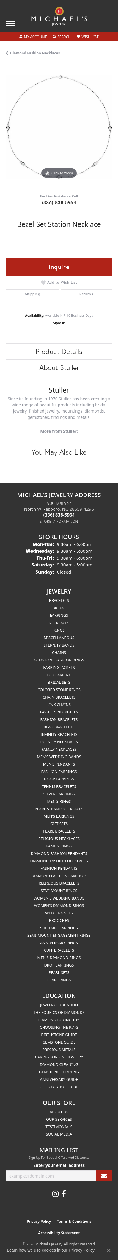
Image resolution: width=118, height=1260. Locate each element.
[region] (59, 127)
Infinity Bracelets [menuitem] (58, 734)
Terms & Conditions (74, 1221)
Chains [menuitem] (59, 652)
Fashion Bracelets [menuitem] (59, 719)
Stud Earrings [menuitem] (59, 674)
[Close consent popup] (109, 1250)
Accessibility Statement (59, 1232)
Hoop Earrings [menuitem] (59, 779)
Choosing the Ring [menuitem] (59, 1027)
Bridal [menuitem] (59, 608)
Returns (86, 294)
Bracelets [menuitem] (59, 600)
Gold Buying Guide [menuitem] (59, 1086)
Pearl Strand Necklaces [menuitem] (59, 808)
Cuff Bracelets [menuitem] (59, 950)
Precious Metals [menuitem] (59, 1049)
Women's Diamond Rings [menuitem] (59, 905)
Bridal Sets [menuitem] (59, 682)
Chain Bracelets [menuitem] (59, 697)
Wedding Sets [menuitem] (59, 913)
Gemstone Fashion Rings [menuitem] (59, 660)
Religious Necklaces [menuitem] (59, 838)
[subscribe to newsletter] (104, 1175)
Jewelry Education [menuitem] (59, 1005)
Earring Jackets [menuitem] (59, 667)
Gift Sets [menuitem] (59, 823)
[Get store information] (59, 521)
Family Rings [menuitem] (59, 846)
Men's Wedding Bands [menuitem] (59, 756)
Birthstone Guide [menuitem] (59, 1034)
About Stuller (59, 367)
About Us (59, 1111)
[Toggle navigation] (10, 23)
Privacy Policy (39, 1221)
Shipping (32, 294)
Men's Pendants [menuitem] (59, 764)
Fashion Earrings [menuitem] (59, 771)
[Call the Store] (59, 515)
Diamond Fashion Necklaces (35, 53)
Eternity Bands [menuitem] (59, 645)
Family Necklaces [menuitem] (59, 749)
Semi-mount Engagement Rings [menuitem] (59, 935)
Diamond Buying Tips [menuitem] (59, 1019)
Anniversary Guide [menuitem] (59, 1079)
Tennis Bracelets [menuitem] (59, 786)
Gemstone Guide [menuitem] (59, 1042)
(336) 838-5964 (59, 202)
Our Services (59, 1119)
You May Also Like (59, 452)
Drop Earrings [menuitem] (59, 965)
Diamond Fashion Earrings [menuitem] (59, 875)
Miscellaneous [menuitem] (59, 637)
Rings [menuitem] (58, 630)
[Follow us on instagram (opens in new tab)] (55, 1193)
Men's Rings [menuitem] (59, 801)
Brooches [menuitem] (59, 920)
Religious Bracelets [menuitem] (59, 883)
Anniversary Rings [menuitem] (59, 942)
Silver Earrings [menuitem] (59, 794)
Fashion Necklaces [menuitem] (59, 712)
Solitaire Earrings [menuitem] (59, 927)
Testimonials (58, 1126)
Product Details (59, 351)
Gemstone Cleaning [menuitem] (59, 1072)
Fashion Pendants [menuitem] (58, 868)
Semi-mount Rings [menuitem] (59, 890)
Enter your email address (59, 1165)
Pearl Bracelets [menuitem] (59, 831)
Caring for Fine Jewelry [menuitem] (59, 1057)
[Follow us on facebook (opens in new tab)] (64, 1193)
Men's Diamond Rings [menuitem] (59, 957)
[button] (33, 36)
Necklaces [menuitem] (59, 622)
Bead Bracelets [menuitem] (59, 727)
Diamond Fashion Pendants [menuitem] (59, 853)
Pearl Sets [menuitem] (59, 972)
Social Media (59, 1134)
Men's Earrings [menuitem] (59, 816)
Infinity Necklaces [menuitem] (59, 741)
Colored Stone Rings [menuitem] (58, 689)
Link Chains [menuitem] (59, 704)
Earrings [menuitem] (59, 615)
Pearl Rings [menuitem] (59, 980)
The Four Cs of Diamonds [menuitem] (58, 1012)
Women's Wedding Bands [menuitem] (59, 898)
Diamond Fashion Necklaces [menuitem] (59, 861)
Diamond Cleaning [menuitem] (59, 1064)
